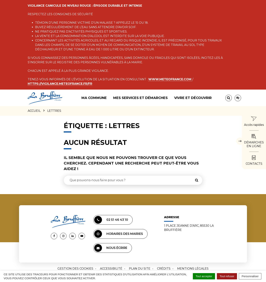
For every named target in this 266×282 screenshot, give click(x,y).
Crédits (163, 268)
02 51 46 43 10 (111, 220)
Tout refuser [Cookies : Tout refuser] (227, 276)
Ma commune (94, 98)
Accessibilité (111, 268)
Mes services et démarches (140, 98)
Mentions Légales (193, 268)
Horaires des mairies (118, 234)
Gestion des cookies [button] (75, 268)
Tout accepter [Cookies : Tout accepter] (204, 276)
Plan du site (139, 268)
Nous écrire (110, 248)
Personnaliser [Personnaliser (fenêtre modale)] (250, 276)
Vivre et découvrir (193, 98)
